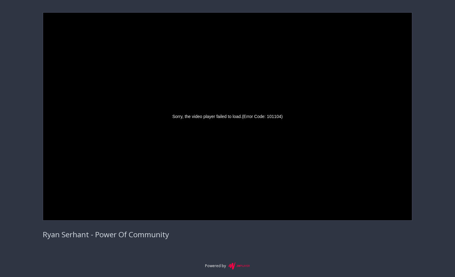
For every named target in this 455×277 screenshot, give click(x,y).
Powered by (227, 266)
